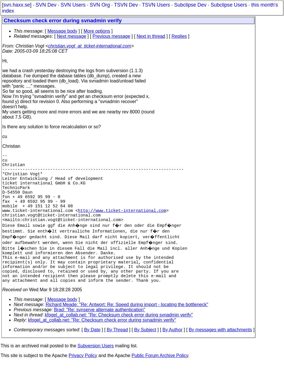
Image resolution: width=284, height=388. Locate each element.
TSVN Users (156, 5)
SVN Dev (46, 5)
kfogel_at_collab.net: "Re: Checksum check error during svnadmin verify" (119, 340)
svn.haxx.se (16, 5)
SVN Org (100, 5)
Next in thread (151, 36)
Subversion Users (96, 371)
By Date (92, 354)
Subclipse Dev (190, 5)
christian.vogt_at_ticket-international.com (89, 46)
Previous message (111, 36)
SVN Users (72, 5)
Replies (179, 36)
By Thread (117, 354)
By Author (172, 354)
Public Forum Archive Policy (160, 380)
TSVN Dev (126, 5)
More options (97, 31)
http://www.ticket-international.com (122, 225)
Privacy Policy (82, 380)
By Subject (145, 354)
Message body (62, 31)
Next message (71, 36)
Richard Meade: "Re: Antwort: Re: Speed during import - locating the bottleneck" (127, 329)
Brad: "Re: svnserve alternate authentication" (99, 334)
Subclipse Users (229, 5)
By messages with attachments (220, 354)
